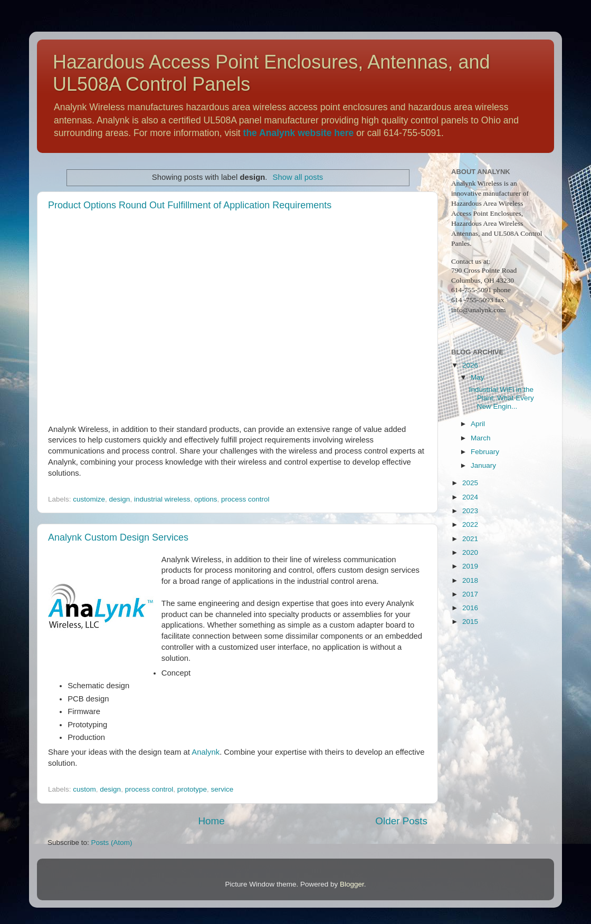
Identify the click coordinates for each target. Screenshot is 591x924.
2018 (470, 580)
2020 (470, 552)
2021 (470, 539)
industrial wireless (162, 499)
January (483, 465)
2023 (470, 511)
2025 (470, 483)
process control (245, 499)
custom (84, 789)
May (477, 377)
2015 (470, 621)
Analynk (206, 752)
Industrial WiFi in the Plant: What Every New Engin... (501, 398)
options (205, 499)
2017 (470, 594)
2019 (470, 566)
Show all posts (298, 177)
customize (89, 499)
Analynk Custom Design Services (118, 537)
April (478, 424)
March (481, 438)
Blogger (352, 884)
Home (211, 820)
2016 (470, 608)
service (222, 789)
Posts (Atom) (111, 842)
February (485, 452)
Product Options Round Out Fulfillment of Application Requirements (189, 205)
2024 (470, 497)
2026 (470, 365)
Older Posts (401, 820)
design (119, 499)
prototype (192, 789)
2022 (470, 524)
